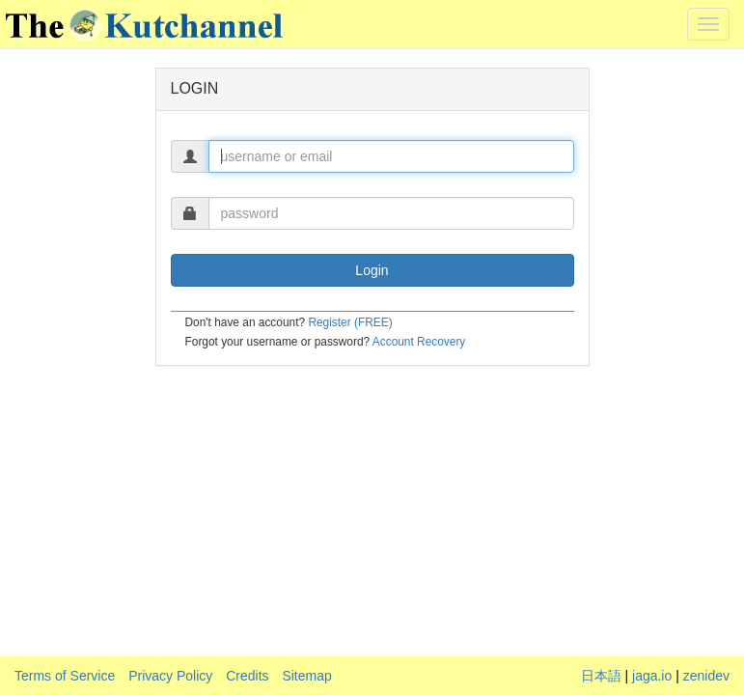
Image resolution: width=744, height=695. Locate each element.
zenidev (706, 675)
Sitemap (306, 675)
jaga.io (652, 675)
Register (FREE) (350, 322)
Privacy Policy (170, 675)
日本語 (601, 675)
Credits (247, 675)
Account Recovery (419, 341)
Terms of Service (64, 675)
